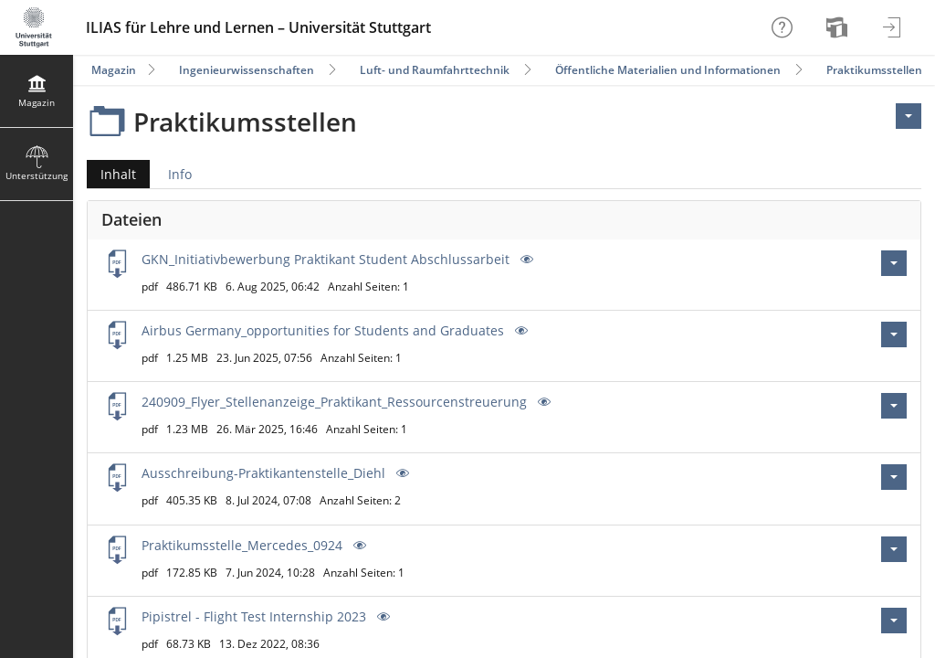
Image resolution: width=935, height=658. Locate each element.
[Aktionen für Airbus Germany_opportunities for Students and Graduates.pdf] (894, 334)
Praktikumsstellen (874, 70)
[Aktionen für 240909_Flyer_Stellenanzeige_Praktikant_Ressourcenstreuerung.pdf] (894, 406)
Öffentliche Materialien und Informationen (668, 70)
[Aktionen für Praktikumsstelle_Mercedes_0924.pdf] (894, 549)
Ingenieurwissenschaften (246, 70)
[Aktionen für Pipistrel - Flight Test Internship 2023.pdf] (894, 620)
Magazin (113, 70)
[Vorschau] (525, 259)
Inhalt (111, 174)
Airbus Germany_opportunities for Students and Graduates (323, 330)
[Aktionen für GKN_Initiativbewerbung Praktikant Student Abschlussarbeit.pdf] (894, 263)
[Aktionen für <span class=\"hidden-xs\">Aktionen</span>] (908, 116)
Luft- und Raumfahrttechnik (435, 70)
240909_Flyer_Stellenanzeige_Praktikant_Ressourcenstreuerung (334, 401)
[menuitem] (839, 27)
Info (180, 174)
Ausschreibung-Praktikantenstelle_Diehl (263, 473)
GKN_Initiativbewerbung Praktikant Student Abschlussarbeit (326, 259)
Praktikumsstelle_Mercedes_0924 (242, 545)
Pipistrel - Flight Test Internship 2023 (254, 616)
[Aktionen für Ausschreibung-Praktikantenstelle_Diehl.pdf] (894, 477)
